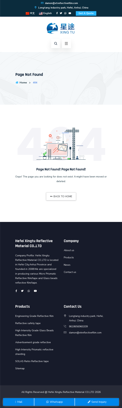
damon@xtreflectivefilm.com (59, 3)
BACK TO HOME (61, 196)
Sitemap (20, 368)
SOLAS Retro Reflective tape (32, 361)
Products (69, 257)
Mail (18, 402)
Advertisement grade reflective (33, 342)
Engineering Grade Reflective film (34, 316)
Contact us (70, 272)
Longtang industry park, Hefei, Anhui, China (61, 7)
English (45, 13)
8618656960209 (78, 326)
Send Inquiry (97, 402)
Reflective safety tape (28, 323)
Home (21, 82)
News (67, 265)
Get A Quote (86, 13)
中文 (30, 13)
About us (69, 250)
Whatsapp (54, 402)
